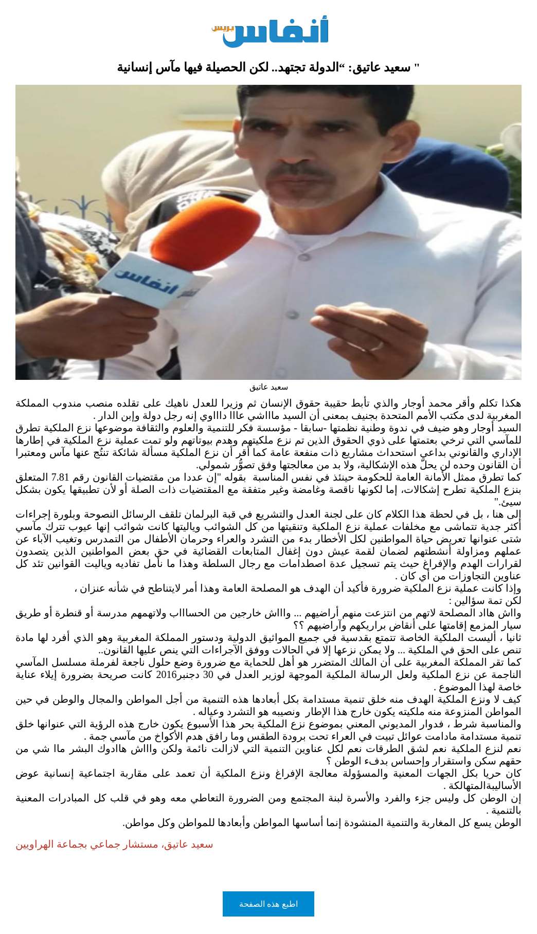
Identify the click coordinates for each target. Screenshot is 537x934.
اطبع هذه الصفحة (268, 904)
